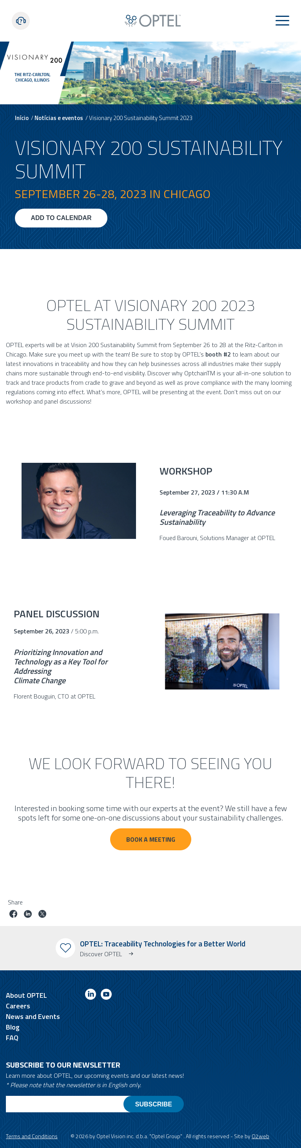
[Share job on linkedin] (27, 914)
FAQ (12, 1037)
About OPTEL (26, 995)
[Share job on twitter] (42, 914)
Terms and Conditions (32, 1136)
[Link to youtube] (106, 996)
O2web (260, 1136)
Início (22, 117)
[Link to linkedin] (90, 996)
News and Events (33, 1016)
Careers (18, 1006)
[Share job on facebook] (13, 914)
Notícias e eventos (58, 117)
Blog (13, 1027)
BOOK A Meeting (150, 839)
